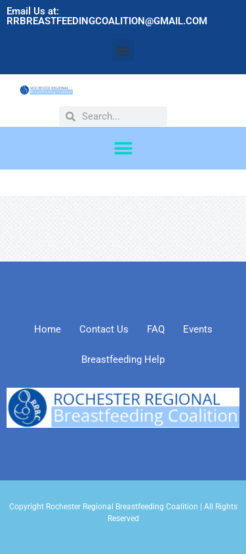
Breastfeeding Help (123, 359)
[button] (123, 50)
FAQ (156, 329)
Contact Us (104, 329)
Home (47, 329)
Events (198, 329)
